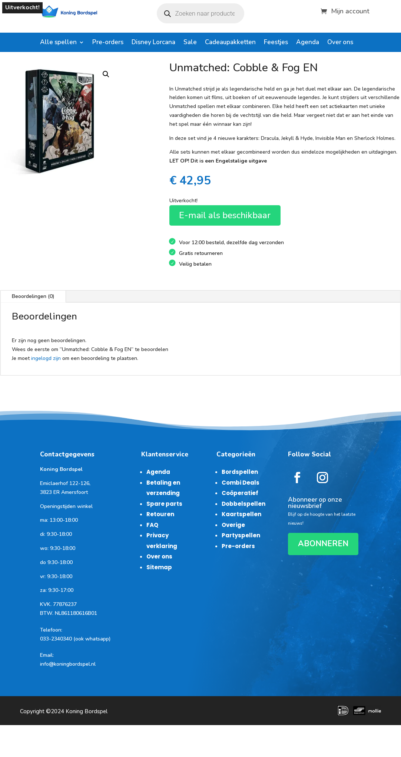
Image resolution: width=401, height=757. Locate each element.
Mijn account (350, 10)
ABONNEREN (323, 543)
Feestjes (276, 43)
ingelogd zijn (46, 358)
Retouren (160, 514)
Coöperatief (240, 493)
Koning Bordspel (86, 711)
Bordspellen (240, 472)
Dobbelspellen (243, 504)
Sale (190, 43)
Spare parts (164, 504)
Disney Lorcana (153, 43)
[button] (106, 74)
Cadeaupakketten (230, 43)
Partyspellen (241, 535)
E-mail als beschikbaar (225, 215)
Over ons (340, 43)
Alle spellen (58, 43)
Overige (233, 525)
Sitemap (159, 567)
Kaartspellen (241, 514)
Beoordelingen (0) (33, 296)
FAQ (152, 525)
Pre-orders (107, 43)
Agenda (307, 43)
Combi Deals (240, 482)
